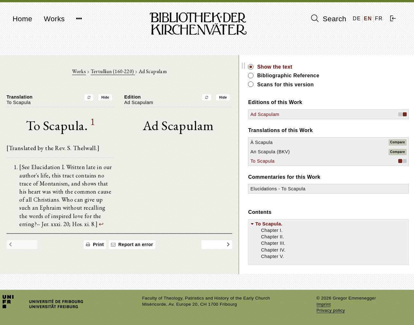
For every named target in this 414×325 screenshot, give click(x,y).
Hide (141, 100)
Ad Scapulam (336, 114)
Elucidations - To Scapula (349, 188)
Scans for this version (357, 84)
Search (328, 18)
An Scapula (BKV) (341, 151)
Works (54, 19)
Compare (397, 142)
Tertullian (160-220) (148, 74)
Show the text (346, 67)
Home (22, 19)
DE (357, 18)
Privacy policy (331, 310)
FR (379, 18)
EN (368, 18)
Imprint (324, 304)
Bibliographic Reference (360, 75)
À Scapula (333, 142)
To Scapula (334, 161)
